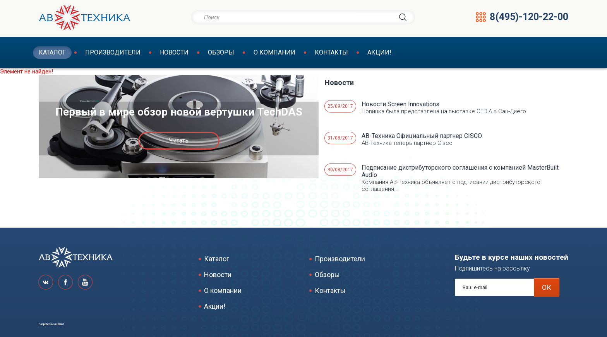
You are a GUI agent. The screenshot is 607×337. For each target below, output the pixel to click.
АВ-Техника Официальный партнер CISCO (422, 136)
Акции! (379, 52)
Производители (113, 52)
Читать (179, 140)
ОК (546, 287)
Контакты (331, 52)
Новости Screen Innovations (400, 104)
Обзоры (221, 52)
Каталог (52, 52)
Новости (174, 52)
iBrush (61, 324)
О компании (274, 52)
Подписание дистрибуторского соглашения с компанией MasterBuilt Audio (460, 171)
